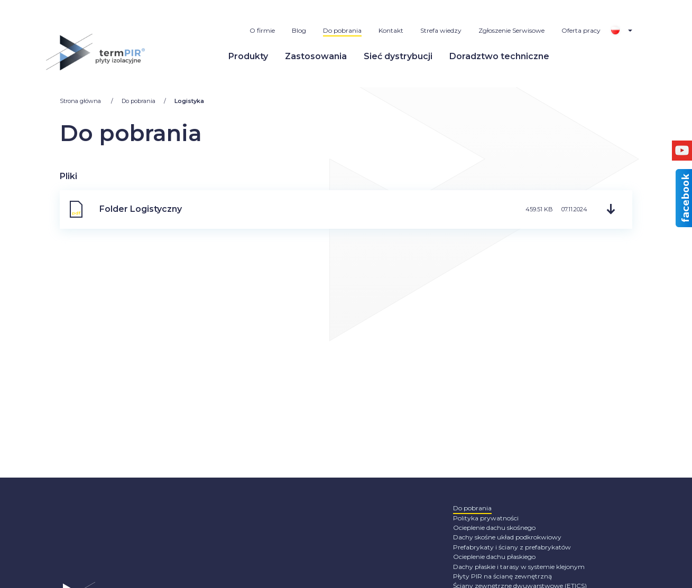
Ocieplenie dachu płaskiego (494, 557)
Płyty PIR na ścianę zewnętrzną (502, 576)
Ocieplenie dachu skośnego (494, 527)
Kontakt (391, 30)
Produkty (248, 56)
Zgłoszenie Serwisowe (511, 30)
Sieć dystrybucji (398, 56)
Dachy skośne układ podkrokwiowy (507, 537)
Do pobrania (342, 30)
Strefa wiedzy (441, 30)
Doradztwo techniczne (499, 56)
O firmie (262, 30)
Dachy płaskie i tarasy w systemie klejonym (519, 567)
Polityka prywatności (486, 518)
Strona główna (81, 101)
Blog (299, 30)
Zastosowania (316, 56)
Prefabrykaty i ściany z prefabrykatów (512, 547)
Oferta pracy (581, 30)
